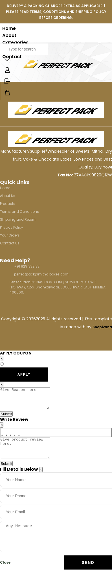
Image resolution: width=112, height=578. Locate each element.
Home (9, 28)
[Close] (41, 478)
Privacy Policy (11, 227)
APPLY (23, 374)
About (9, 35)
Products (7, 203)
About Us (7, 195)
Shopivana (102, 327)
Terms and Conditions (19, 211)
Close (5, 570)
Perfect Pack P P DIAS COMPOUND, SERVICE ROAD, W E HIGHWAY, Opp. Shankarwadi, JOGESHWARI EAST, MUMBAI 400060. (58, 287)
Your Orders (10, 235)
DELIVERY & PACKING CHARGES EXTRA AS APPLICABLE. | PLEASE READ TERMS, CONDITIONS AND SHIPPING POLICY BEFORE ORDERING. (56, 11)
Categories (15, 42)
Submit (6, 418)
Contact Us (9, 243)
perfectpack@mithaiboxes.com (41, 274)
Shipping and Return (18, 219)
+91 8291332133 (26, 266)
